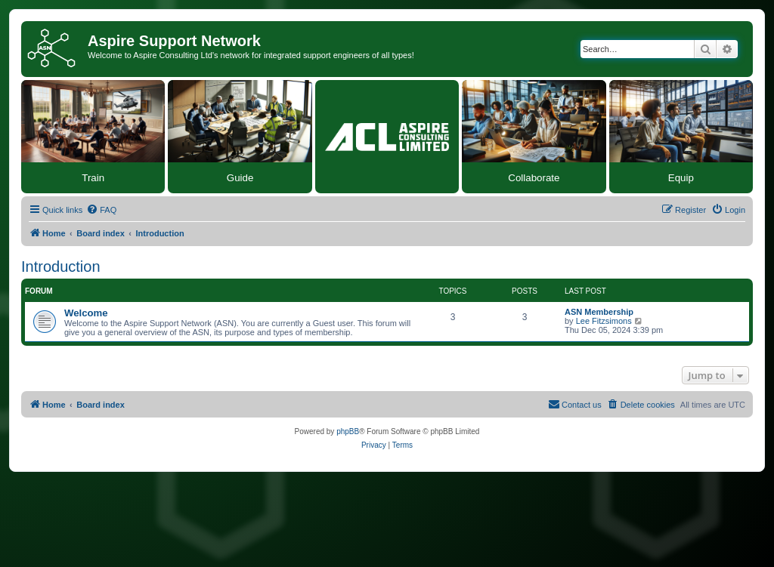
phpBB (347, 431)
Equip (681, 177)
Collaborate (533, 177)
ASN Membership (599, 311)
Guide (240, 177)
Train (93, 177)
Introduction (61, 266)
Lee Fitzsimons (604, 320)
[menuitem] (101, 210)
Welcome (86, 313)
